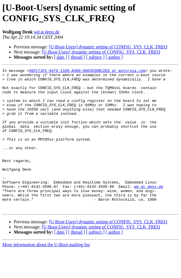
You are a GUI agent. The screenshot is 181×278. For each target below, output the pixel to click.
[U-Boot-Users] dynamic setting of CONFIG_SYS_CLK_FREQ (108, 46)
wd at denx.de (46, 31)
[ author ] (114, 57)
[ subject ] (95, 57)
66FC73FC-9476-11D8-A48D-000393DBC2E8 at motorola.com (87, 71)
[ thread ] (76, 57)
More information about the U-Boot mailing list (46, 273)
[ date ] (60, 57)
